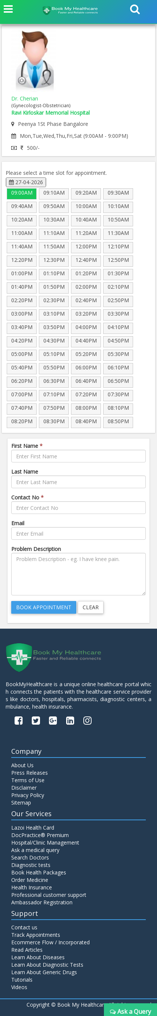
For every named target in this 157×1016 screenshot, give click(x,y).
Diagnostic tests (30, 864)
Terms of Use (27, 780)
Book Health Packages (38, 872)
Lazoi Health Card (32, 827)
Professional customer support (48, 894)
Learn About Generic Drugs (44, 972)
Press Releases (29, 772)
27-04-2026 (26, 182)
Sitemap (21, 802)
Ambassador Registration (42, 902)
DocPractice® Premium (40, 835)
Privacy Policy (27, 795)
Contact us (24, 927)
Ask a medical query (35, 850)
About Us (22, 765)
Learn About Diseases (38, 957)
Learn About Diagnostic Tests (47, 964)
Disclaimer (24, 787)
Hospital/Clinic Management (45, 842)
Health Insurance (31, 887)
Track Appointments (35, 934)
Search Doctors (30, 857)
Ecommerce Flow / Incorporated (50, 942)
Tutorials (22, 979)
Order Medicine (29, 879)
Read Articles (27, 949)
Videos (19, 987)
